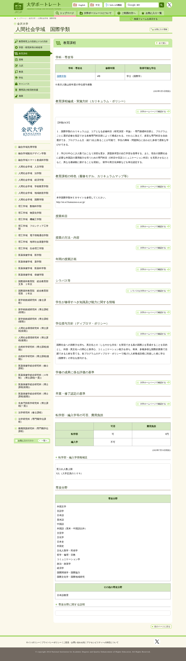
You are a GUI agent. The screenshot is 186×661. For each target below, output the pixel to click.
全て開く (163, 43)
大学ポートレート (44, 4)
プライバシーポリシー (52, 642)
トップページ (67, 13)
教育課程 (23, 53)
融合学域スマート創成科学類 (33, 160)
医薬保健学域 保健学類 (31, 275)
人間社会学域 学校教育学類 (33, 186)
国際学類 (61, 76)
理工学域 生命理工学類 (31, 248)
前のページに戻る (162, 626)
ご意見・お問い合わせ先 (74, 642)
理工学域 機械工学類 (29, 219)
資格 (21, 59)
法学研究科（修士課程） (31, 412)
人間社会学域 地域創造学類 (33, 193)
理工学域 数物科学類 (29, 206)
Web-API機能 (116, 5)
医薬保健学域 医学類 (29, 255)
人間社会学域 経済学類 (31, 180)
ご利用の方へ (128, 13)
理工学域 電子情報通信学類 (33, 235)
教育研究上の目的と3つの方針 (33, 41)
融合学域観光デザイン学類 (32, 153)
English (82, 5)
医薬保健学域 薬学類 (29, 261)
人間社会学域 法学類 (29, 173)
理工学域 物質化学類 (29, 213)
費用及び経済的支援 (28, 90)
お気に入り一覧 (154, 13)
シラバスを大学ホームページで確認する (148, 291)
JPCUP (18, 7)
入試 (21, 65)
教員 (21, 71)
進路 (21, 96)
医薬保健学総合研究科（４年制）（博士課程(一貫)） (33, 376)
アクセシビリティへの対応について (102, 642)
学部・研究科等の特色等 (30, 47)
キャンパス (24, 84)
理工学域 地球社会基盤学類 (33, 242)
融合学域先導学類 (27, 147)
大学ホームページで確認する (153, 111)
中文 (98, 5)
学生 (21, 77)
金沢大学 (32, 18)
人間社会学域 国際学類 (47, 18)
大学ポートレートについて (98, 13)
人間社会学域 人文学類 (31, 166)
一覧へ (44, 440)
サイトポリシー (33, 642)
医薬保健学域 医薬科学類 (32, 268)
